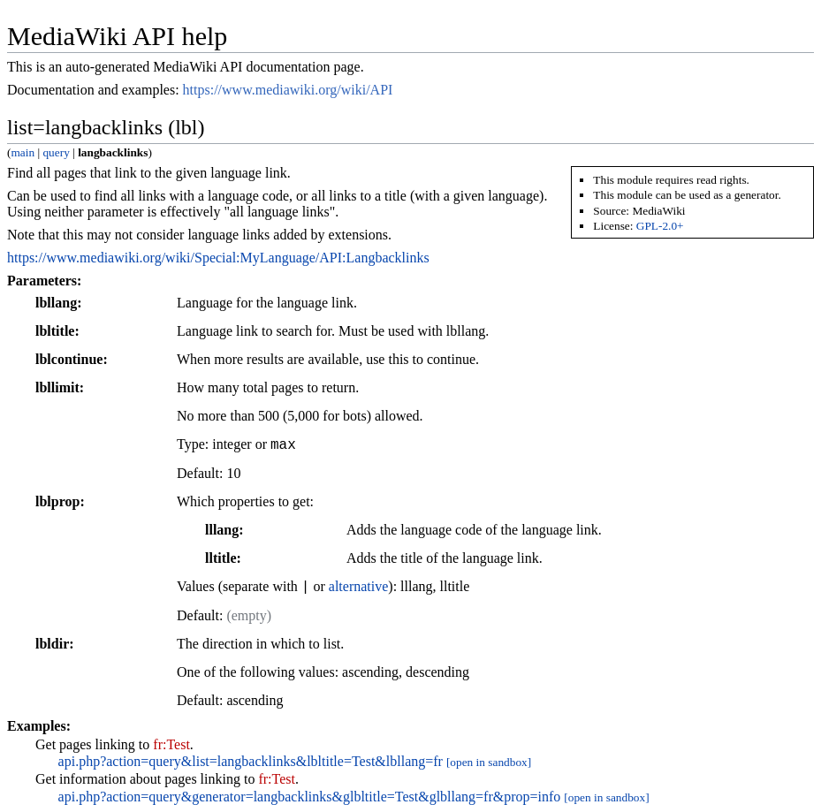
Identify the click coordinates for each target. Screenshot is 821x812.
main (22, 152)
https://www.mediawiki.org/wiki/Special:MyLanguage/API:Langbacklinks (218, 257)
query (55, 152)
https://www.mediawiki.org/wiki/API (288, 89)
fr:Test (171, 744)
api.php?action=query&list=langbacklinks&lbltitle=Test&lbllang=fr (250, 761)
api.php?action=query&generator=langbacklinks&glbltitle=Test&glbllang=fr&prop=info (309, 796)
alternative (359, 587)
